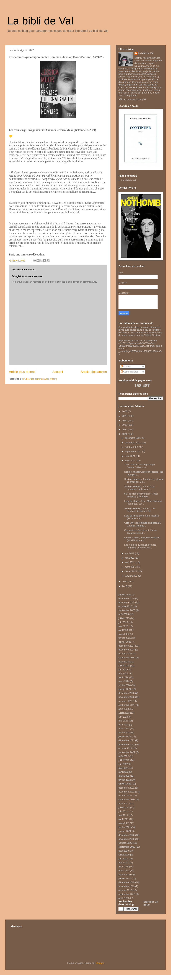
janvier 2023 (124, 736)
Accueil (57, 372)
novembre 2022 (126, 744)
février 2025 (124, 638)
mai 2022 (123, 768)
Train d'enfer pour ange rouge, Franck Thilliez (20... (139, 466)
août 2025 (123, 614)
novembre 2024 (126, 649)
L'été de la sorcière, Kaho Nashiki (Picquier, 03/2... (141, 517)
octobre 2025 (125, 606)
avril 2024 (123, 677)
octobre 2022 (125, 748)
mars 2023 (123, 728)
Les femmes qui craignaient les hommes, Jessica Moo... (140, 546)
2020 (125, 581)
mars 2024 (123, 681)
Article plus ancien (94, 372)
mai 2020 (123, 862)
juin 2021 (130, 553)
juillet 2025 (123, 618)
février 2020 (124, 874)
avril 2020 (123, 866)
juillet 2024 (123, 665)
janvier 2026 (124, 594)
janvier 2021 (131, 575)
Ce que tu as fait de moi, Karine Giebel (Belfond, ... (140, 531)
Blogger (100, 963)
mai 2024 (123, 673)
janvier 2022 (124, 783)
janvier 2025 (124, 641)
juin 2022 (123, 764)
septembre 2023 (126, 705)
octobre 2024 (125, 653)
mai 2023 (123, 720)
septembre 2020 (126, 846)
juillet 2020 (123, 854)
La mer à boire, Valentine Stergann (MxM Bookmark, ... (142, 539)
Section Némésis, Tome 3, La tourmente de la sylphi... (139, 488)
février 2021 (131, 571)
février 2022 (124, 779)
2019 (125, 586)
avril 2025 (123, 630)
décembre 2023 (126, 693)
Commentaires (129, 371)
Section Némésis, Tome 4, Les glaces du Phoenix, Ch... (143, 480)
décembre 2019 (126, 882)
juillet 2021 (131, 460)
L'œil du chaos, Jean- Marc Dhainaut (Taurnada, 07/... (143, 502)
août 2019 (123, 898)
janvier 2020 (124, 878)
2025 (125, 416)
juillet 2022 (123, 760)
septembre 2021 (133, 451)
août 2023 (123, 709)
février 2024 (124, 685)
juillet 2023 (123, 712)
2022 (125, 429)
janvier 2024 (124, 689)
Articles (126, 366)
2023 (125, 425)
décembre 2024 (126, 645)
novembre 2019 (126, 886)
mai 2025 (123, 626)
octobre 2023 (125, 701)
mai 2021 (130, 557)
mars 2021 (130, 567)
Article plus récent (22, 372)
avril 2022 (123, 772)
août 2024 (123, 661)
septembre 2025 (126, 610)
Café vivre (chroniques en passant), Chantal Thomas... (142, 524)
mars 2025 (123, 634)
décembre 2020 (126, 835)
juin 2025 (123, 622)
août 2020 (123, 850)
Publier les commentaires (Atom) (40, 379)
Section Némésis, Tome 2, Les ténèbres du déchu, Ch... (139, 510)
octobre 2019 (125, 890)
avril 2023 (123, 724)
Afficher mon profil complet (132, 99)
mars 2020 (123, 870)
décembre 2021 (133, 438)
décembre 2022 (126, 740)
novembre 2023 (126, 697)
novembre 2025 (126, 602)
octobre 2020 (125, 843)
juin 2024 (123, 669)
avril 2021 (130, 562)
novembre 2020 (126, 839)
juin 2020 (123, 858)
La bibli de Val (40, 21)
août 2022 (123, 756)
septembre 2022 (126, 752)
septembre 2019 (126, 894)
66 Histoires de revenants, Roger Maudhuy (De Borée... (141, 495)
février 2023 (124, 732)
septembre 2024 (126, 657)
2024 (125, 420)
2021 (125, 434)
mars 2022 (123, 775)
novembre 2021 (133, 442)
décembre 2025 (126, 598)
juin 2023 (123, 716)
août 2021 (130, 456)
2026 (125, 411)
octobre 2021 (132, 447)
